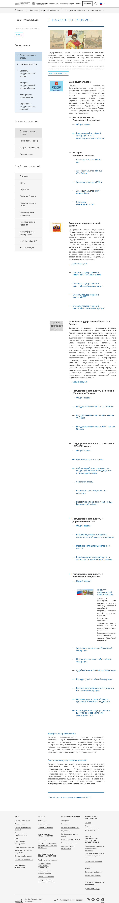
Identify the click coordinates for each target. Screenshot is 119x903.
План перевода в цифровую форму (44, 872)
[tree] (28, 82)
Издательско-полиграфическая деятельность (91, 828)
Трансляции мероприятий (24, 847)
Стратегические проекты (70, 839)
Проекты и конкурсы (68, 843)
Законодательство (28, 64)
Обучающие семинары (93, 861)
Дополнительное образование (67, 847)
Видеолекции (66, 831)
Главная (20, 10)
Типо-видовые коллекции (27, 214)
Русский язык (26, 154)
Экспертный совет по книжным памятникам (46, 881)
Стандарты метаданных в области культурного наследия (94, 856)
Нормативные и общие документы (23, 851)
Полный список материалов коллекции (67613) (69, 797)
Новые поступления (45, 827)
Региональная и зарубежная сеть (21, 834)
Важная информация (93, 875)
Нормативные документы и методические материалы (94, 848)
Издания (88, 822)
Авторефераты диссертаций (27, 233)
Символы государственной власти (27, 73)
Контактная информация (24, 859)
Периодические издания (27, 223)
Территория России (29, 147)
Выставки (64, 824)
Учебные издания (28, 241)
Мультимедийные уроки (70, 827)
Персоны (24, 189)
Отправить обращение (23, 856)
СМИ (16, 838)
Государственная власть (28, 56)
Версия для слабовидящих (71, 900)
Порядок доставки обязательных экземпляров (44, 865)
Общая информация (22, 820)
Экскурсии (65, 820)
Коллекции (53, 3)
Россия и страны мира (28, 204)
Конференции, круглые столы (69, 835)
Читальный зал (43, 840)
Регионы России (28, 196)
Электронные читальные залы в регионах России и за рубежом (47, 845)
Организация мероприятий (20, 843)
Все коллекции (27, 247)
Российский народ (29, 140)
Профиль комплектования (48, 860)
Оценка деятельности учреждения (94, 883)
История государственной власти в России (27, 85)
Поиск (78, 3)
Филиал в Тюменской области (23, 828)
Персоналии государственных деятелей (28, 106)
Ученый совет (20, 824)
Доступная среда (92, 889)
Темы (22, 183)
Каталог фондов (67, 3)
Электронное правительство (26, 96)
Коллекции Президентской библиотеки (44, 10)
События (24, 176)
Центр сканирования (46, 876)
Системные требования (93, 872)
